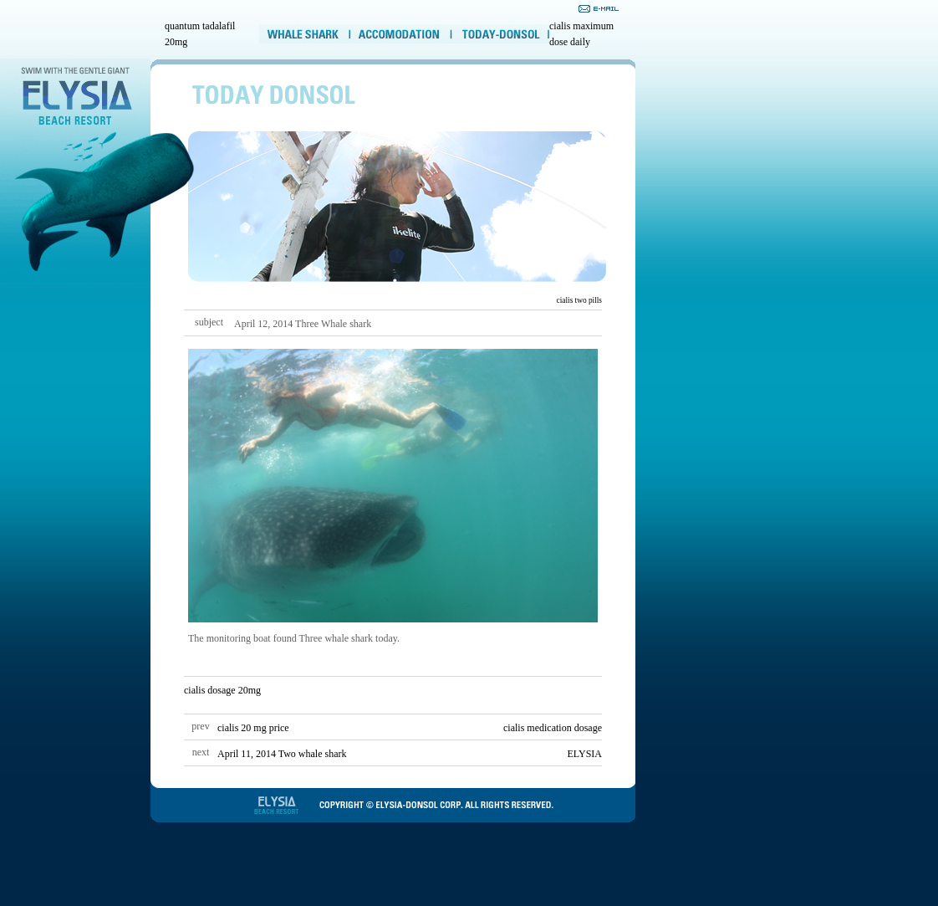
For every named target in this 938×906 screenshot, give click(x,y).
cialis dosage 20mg (222, 690)
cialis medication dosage (552, 728)
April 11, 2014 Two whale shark (281, 754)
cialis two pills (579, 300)
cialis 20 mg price (253, 728)
